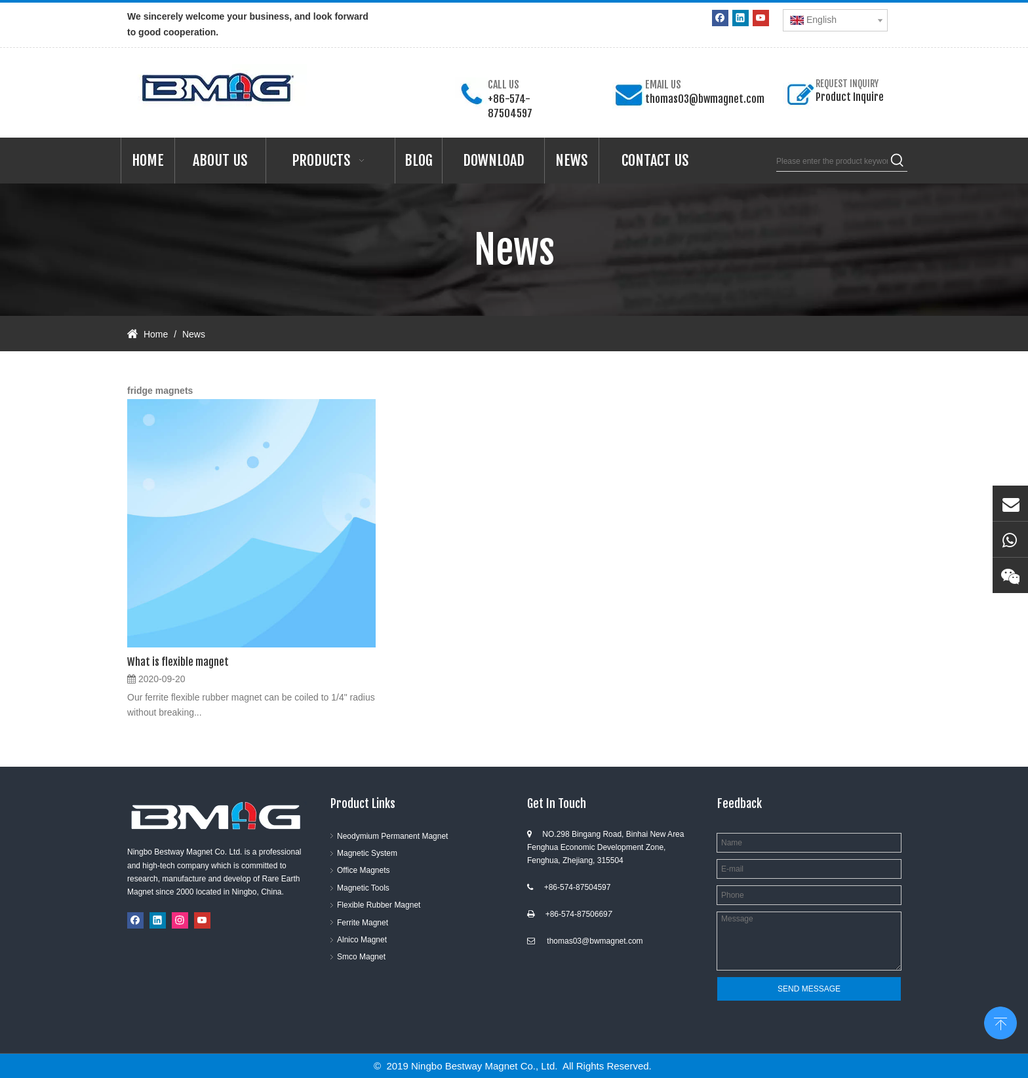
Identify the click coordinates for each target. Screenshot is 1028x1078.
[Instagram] (180, 920)
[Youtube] (761, 18)
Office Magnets (363, 870)
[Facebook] (720, 18)
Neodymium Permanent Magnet (392, 836)
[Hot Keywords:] (897, 161)
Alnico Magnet (362, 939)
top (1000, 1021)
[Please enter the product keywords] (832, 161)
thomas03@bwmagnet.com (704, 99)
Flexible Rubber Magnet (378, 905)
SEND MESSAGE (809, 988)
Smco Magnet (361, 956)
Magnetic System (367, 853)
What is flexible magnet (178, 661)
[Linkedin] (740, 18)
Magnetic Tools (363, 888)
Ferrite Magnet (362, 922)
